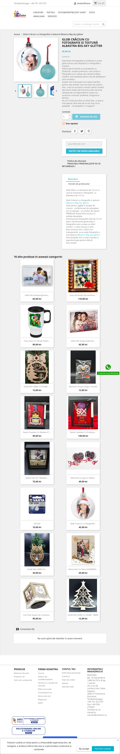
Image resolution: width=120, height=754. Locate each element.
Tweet (81, 131)
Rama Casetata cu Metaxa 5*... (37, 432)
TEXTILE (51, 12)
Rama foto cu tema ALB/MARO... (83, 569)
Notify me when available (84, 151)
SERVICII (52, 16)
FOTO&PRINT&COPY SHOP (72, 12)
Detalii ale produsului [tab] (79, 183)
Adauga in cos (86, 117)
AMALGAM (38, 16)
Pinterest (88, 131)
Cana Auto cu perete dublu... (37, 341)
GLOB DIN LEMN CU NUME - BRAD (83, 615)
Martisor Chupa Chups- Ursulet (83, 386)
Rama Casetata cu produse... (83, 432)
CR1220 (37, 523)
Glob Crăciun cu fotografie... (83, 523)
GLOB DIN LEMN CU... (37, 569)
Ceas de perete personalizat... (83, 295)
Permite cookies (103, 748)
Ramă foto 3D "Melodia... (37, 478)
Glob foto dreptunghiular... (37, 295)
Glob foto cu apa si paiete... (83, 478)
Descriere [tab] (73, 179)
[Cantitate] (65, 117)
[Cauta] (89, 24)
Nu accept (84, 748)
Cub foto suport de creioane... (37, 615)
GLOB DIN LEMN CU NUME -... (37, 386)
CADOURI (38, 12)
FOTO (92, 12)
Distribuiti (75, 131)
